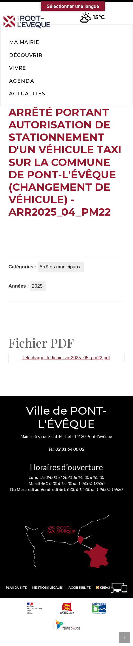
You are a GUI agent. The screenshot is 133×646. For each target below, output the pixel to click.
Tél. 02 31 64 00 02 (66, 449)
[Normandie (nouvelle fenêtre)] (67, 608)
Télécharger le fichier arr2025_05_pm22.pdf (66, 357)
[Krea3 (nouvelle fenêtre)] (111, 588)
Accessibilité (79, 587)
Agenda (21, 81)
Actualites (27, 94)
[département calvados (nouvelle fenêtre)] (99, 608)
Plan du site (16, 587)
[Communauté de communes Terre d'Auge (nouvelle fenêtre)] (66, 624)
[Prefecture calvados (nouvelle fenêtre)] (34, 608)
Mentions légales (47, 587)
